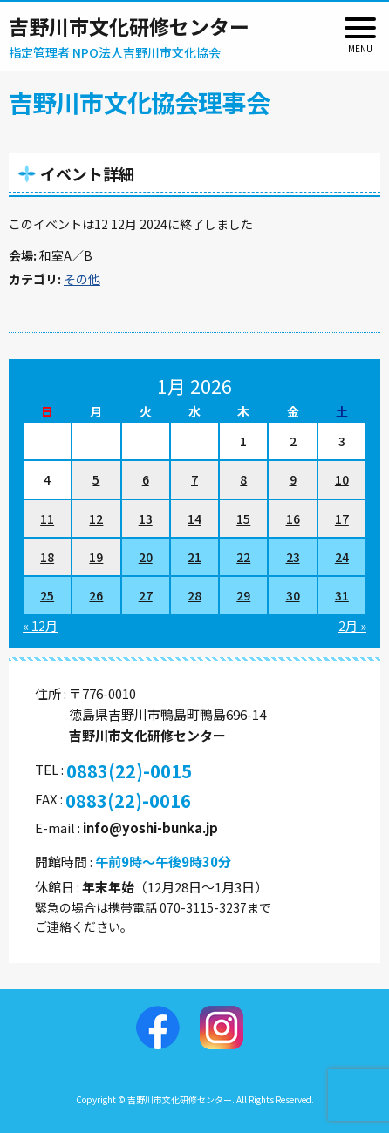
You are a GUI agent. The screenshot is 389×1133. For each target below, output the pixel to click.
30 (293, 595)
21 (194, 557)
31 (342, 595)
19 (96, 557)
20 (146, 557)
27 (146, 595)
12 (96, 518)
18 (47, 557)
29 (243, 595)
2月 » (352, 625)
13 (146, 518)
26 (96, 595)
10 (342, 479)
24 (342, 557)
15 (243, 518)
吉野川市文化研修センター (129, 26)
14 (194, 518)
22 (243, 557)
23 (293, 557)
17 (342, 518)
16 (293, 518)
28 (194, 595)
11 (47, 518)
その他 (82, 279)
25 (47, 595)
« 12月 (40, 625)
